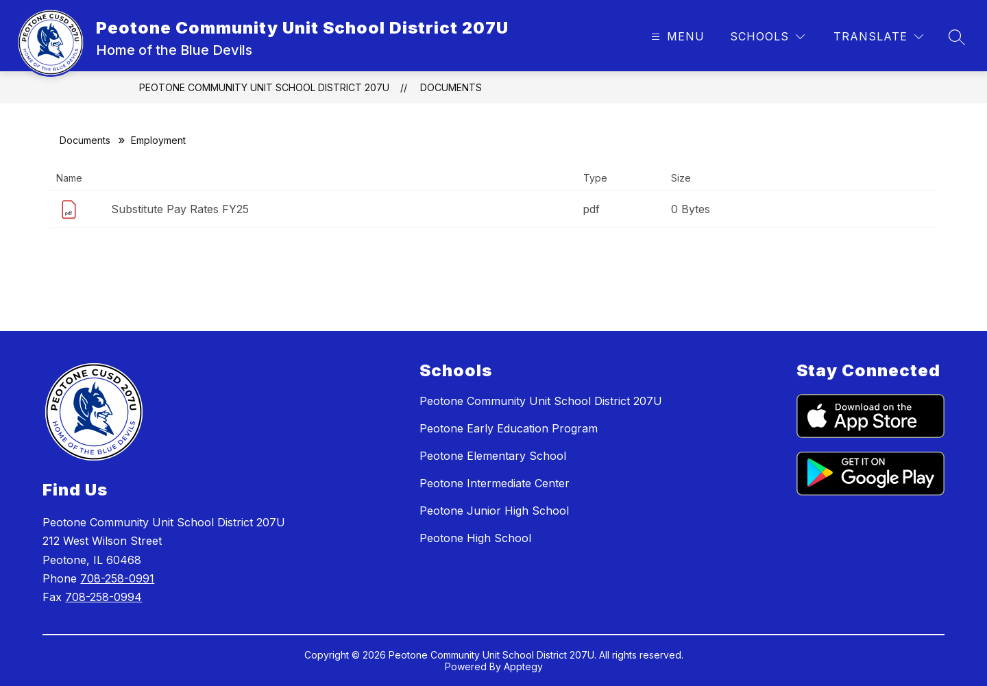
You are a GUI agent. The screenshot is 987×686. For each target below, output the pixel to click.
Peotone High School (475, 538)
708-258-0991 (117, 578)
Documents (451, 87)
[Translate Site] (878, 36)
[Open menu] (676, 36)
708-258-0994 (103, 597)
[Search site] (957, 37)
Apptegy (523, 666)
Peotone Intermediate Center (494, 483)
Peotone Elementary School (492, 456)
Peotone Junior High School (494, 510)
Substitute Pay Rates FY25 (180, 209)
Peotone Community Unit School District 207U (264, 87)
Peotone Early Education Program (508, 428)
